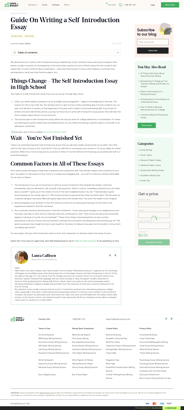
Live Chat (112, 5)
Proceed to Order (154, 242)
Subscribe (152, 50)
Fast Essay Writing (80, 338)
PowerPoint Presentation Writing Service (120, 369)
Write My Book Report (149, 349)
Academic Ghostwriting (116, 338)
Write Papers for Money (82, 360)
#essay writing (16, 36)
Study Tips (145, 180)
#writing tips (29, 36)
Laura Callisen (25, 44)
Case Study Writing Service (152, 346)
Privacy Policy (145, 328)
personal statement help (54, 132)
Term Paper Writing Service (84, 353)
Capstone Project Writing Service (121, 346)
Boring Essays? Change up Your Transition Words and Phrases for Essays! (155, 84)
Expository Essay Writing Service (52, 363)
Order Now (171, 408)
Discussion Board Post (150, 374)
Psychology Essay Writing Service (154, 360)
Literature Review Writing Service (87, 349)
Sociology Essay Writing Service (154, 363)
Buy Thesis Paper (79, 374)
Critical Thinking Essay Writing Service (119, 376)
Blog (12, 13)
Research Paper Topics (151, 165)
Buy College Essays (47, 374)
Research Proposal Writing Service (53, 353)
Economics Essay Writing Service (52, 342)
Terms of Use (44, 328)
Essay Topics (146, 155)
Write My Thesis (113, 342)
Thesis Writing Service (149, 353)
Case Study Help (147, 338)
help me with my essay (85, 241)
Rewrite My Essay (113, 335)
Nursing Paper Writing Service (119, 349)
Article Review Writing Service (85, 346)
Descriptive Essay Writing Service (154, 367)
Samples (56, 5)
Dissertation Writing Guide (152, 170)
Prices (44, 5)
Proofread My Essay (148, 335)
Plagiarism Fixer (112, 360)
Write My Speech (46, 360)
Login (153, 5)
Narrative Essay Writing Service (52, 367)
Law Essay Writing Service (49, 349)
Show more (147, 125)
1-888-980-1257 (130, 5)
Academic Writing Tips (150, 175)
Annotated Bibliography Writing (154, 342)
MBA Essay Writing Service (50, 338)
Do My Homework (46, 335)
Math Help (110, 363)
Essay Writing (21, 13)
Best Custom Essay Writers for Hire (155, 378)
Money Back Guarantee (83, 328)
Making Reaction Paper (82, 363)
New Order (170, 5)
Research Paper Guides (151, 160)
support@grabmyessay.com (118, 319)
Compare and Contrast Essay (153, 371)
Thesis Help (111, 353)
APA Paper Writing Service (49, 346)
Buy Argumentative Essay (83, 342)
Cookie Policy (112, 328)
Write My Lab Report (81, 335)
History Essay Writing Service (85, 367)
